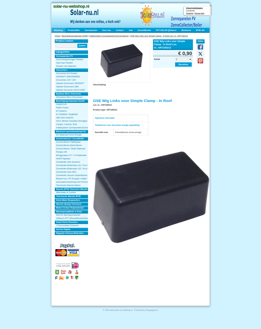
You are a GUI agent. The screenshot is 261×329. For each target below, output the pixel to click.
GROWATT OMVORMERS (68, 77)
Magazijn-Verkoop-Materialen (70, 233)
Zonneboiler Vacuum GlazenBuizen (71, 175)
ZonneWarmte (144, 30)
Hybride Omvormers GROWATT (70, 83)
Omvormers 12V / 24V (66, 80)
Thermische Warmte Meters (68, 185)
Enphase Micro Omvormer (68, 94)
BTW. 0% (200, 30)
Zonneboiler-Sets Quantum (68, 162)
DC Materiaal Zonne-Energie (69, 135)
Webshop (58, 30)
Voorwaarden (91, 30)
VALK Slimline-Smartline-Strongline (71, 121)
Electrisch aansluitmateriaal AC (71, 131)
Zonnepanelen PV (64, 56)
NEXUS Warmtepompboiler (68, 215)
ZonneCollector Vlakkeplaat (68, 142)
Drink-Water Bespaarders (68, 200)
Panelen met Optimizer (66, 66)
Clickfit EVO (61, 104)
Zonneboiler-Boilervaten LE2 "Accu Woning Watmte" (72, 169)
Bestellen (183, 64)
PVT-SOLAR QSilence (166, 30)
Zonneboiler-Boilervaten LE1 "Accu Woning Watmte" (72, 165)
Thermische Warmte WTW (68, 196)
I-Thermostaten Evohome (67, 225)
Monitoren (186, 30)
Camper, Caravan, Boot (66, 124)
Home (57, 36)
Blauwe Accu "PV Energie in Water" (72, 179)
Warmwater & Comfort (66, 192)
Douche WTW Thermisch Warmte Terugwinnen (72, 189)
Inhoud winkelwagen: (194, 8)
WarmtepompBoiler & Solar (69, 211)
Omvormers (61, 70)
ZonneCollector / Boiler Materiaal (70, 149)
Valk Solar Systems (64, 117)
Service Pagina (63, 229)
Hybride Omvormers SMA (67, 87)
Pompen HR (61, 152)
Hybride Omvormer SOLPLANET (70, 90)
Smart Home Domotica (67, 222)
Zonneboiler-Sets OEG (66, 172)
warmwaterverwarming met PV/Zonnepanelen (72, 182)
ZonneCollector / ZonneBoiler (70, 139)
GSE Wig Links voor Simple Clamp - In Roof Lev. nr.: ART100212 (159, 36)
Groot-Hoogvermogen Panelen (69, 59)
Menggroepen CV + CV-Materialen (71, 155)
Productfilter (74, 30)
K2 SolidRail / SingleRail (67, 114)
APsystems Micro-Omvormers (69, 97)
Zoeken (82, 45)
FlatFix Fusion (62, 107)
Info (131, 30)
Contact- (120, 30)
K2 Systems (61, 111)
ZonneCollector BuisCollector (69, 145)
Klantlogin (189, 13)
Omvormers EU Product (66, 73)
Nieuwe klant (199, 13)
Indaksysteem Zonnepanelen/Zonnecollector (109, 36)
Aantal (157, 59)
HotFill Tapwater (63, 159)
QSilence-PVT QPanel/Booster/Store (72, 218)
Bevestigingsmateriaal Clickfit (75, 36)
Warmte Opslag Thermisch (68, 204)
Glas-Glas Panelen (64, 63)
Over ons (106, 30)
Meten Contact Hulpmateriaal (70, 208)
